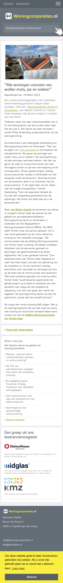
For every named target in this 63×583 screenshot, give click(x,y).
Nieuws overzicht (15, 419)
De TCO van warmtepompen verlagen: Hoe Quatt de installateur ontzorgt (20, 371)
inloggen (8, 3)
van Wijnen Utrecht (21, 209)
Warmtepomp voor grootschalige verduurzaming (16, 410)
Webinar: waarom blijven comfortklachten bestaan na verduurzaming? (19, 357)
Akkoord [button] (31, 577)
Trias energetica (28, 150)
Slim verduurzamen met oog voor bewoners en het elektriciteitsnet (20, 398)
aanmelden (23, 3)
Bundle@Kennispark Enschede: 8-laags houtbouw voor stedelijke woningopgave (19, 386)
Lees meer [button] (18, 568)
